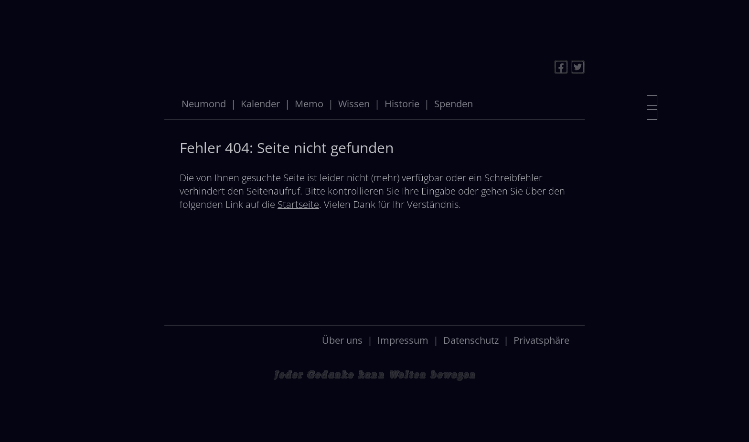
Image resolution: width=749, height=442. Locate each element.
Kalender (260, 103)
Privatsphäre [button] (541, 340)
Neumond (204, 103)
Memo (309, 103)
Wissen (354, 103)
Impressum (402, 340)
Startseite (298, 204)
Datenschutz (471, 340)
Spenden (453, 103)
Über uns (342, 340)
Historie (402, 103)
